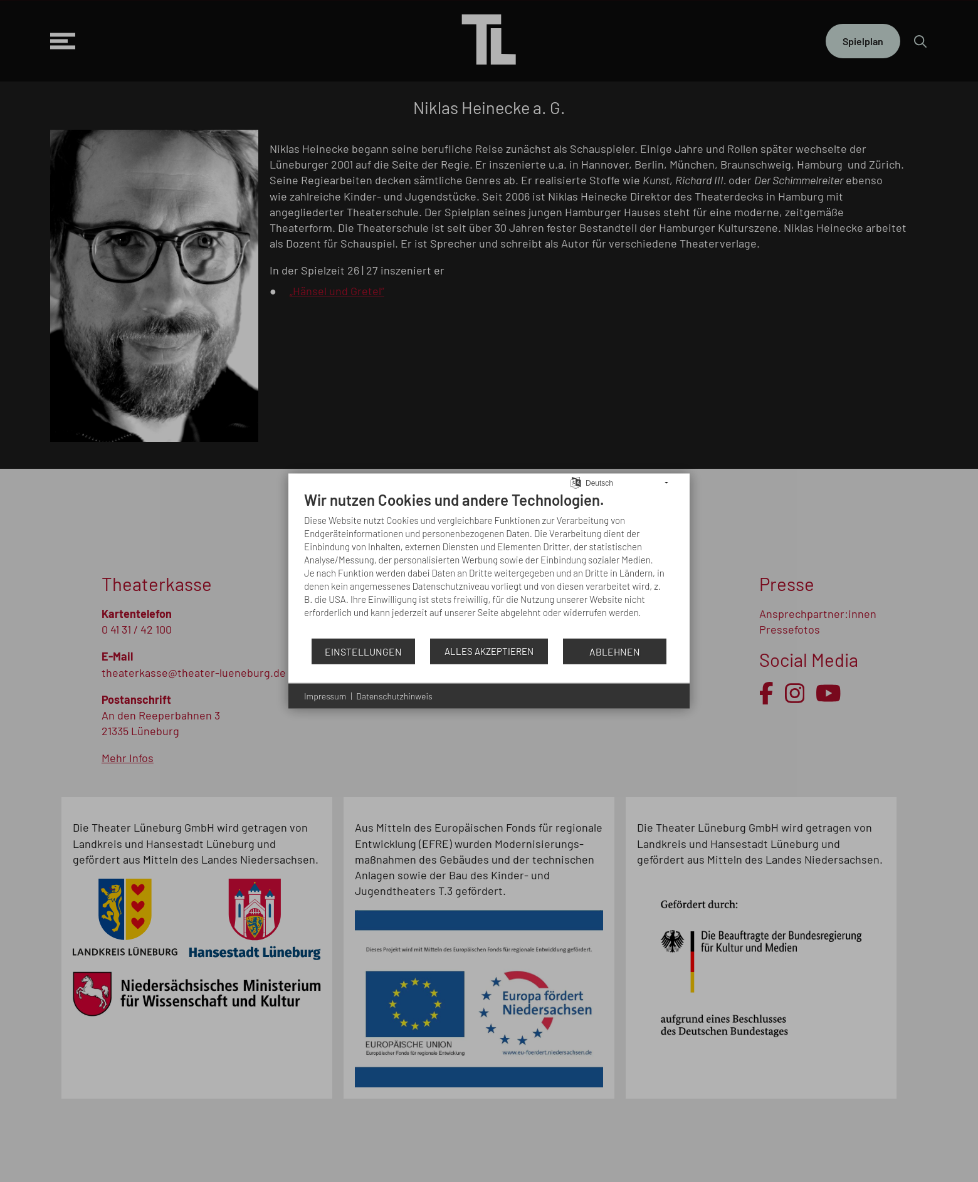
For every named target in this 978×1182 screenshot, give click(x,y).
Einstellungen (363, 651)
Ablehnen (614, 651)
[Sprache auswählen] (575, 481)
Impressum (325, 696)
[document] (489, 564)
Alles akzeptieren (489, 651)
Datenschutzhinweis (394, 696)
